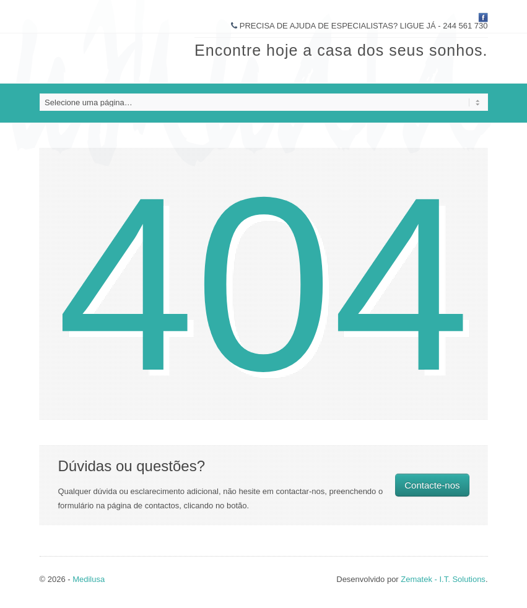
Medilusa (88, 579)
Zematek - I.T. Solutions (443, 579)
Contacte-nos (431, 485)
